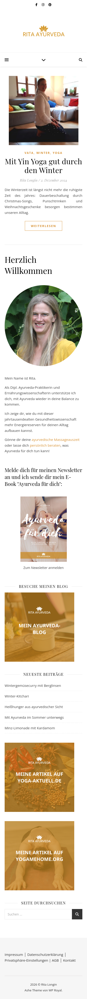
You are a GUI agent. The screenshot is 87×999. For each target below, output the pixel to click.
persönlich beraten (45, 445)
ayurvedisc (40, 439)
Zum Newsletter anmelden (43, 567)
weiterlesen (43, 226)
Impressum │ (16, 954)
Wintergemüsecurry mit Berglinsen (33, 685)
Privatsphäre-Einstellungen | (28, 960)
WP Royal (55, 990)
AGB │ (57, 960)
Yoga (57, 153)
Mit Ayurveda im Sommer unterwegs (34, 717)
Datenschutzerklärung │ (47, 954)
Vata (29, 153)
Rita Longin (29, 180)
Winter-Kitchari (17, 696)
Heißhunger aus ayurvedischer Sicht (34, 706)
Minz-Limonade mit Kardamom (30, 728)
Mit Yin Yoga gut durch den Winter (43, 165)
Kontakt (69, 960)
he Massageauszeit (64, 439)
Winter (43, 153)
